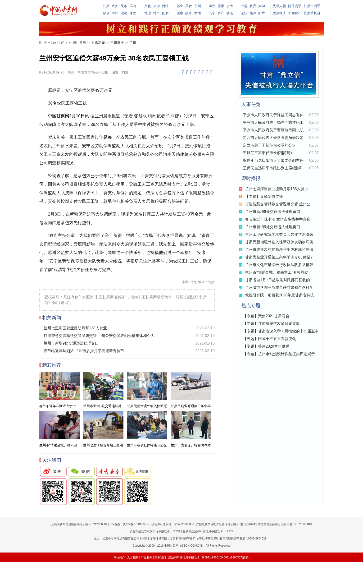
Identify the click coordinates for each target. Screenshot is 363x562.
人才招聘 (133, 557)
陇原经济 (279, 13)
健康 (180, 13)
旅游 (156, 6)
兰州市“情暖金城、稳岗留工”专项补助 (276, 272)
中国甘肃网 (77, 43)
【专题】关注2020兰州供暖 (266, 346)
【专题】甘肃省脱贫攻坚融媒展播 (271, 324)
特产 (156, 13)
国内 (132, 6)
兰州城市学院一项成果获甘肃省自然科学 (279, 288)
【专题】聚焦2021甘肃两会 (266, 316)
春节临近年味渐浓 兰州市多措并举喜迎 (277, 219)
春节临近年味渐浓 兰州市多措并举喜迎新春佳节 (84, 351)
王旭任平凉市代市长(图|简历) (267, 153)
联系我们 (160, 557)
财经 (165, 6)
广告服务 (146, 557)
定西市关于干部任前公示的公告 (269, 145)
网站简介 (119, 557)
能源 (253, 13)
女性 (197, 13)
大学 (261, 6)
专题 (244, 6)
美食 (188, 6)
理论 (124, 13)
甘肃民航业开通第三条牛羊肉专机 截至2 (279, 257)
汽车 (212, 13)
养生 (180, 6)
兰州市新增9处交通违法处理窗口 (71, 343)
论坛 (244, 13)
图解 (165, 13)
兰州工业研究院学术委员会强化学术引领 (279, 234)
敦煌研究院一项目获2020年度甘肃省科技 (279, 295)
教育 (253, 6)
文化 (147, 6)
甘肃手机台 (312, 13)
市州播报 (117, 43)
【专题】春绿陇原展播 (264, 196)
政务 (115, 6)
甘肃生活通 (312, 6)
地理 (147, 13)
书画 (197, 6)
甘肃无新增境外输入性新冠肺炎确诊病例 (279, 242)
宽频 (221, 6)
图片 (261, 13)
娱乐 (188, 13)
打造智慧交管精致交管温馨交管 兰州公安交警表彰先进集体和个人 (99, 336)
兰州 (132, 43)
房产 (221, 13)
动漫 (229, 13)
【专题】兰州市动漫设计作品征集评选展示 (279, 354)
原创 (106, 13)
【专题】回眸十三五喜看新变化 (269, 339)
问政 (212, 6)
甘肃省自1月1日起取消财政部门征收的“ (278, 280)
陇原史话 (294, 6)
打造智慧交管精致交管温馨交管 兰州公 (277, 204)
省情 (229, 6)
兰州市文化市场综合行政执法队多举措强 (279, 265)
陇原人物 (279, 6)
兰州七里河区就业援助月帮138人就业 (75, 328)
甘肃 (106, 6)
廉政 (132, 13)
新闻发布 (294, 13)
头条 (124, 6)
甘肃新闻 (98, 43)
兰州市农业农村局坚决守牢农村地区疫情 (279, 250)
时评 (115, 13)
